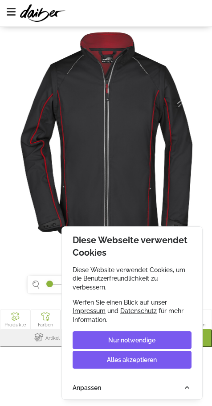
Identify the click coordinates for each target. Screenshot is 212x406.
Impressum (89, 310)
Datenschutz (138, 310)
